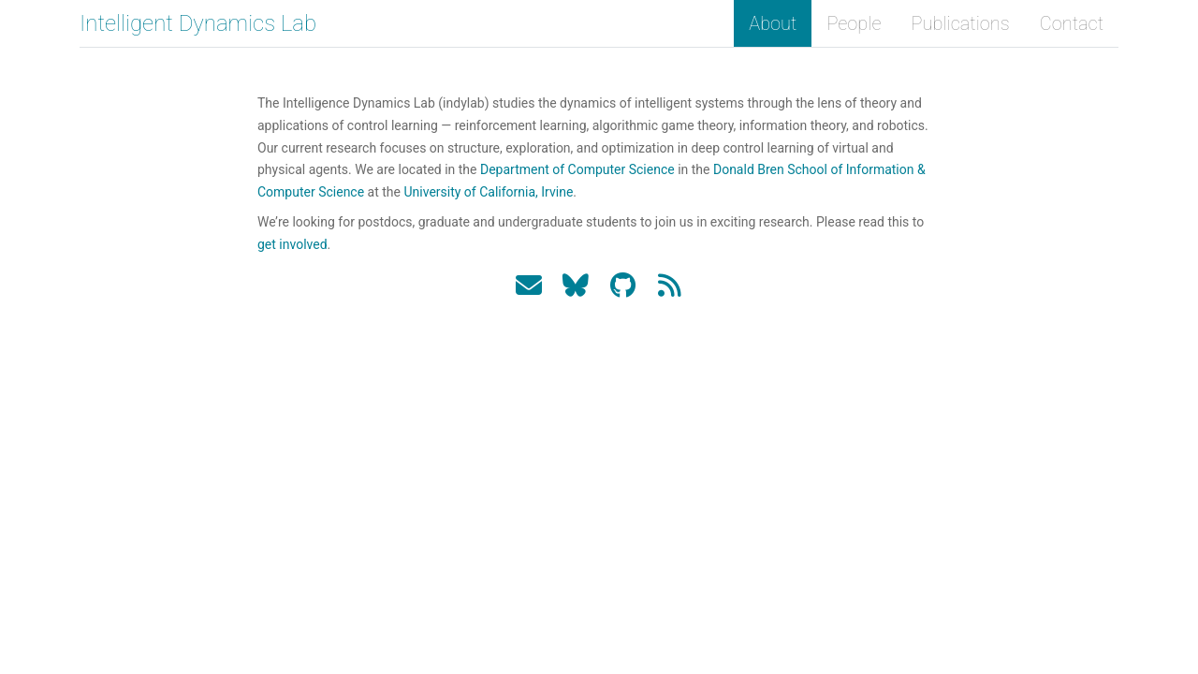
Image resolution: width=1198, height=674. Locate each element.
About (772, 23)
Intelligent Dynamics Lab (198, 23)
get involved (292, 244)
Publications (961, 23)
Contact (1071, 23)
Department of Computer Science (577, 169)
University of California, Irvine (488, 191)
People (853, 23)
